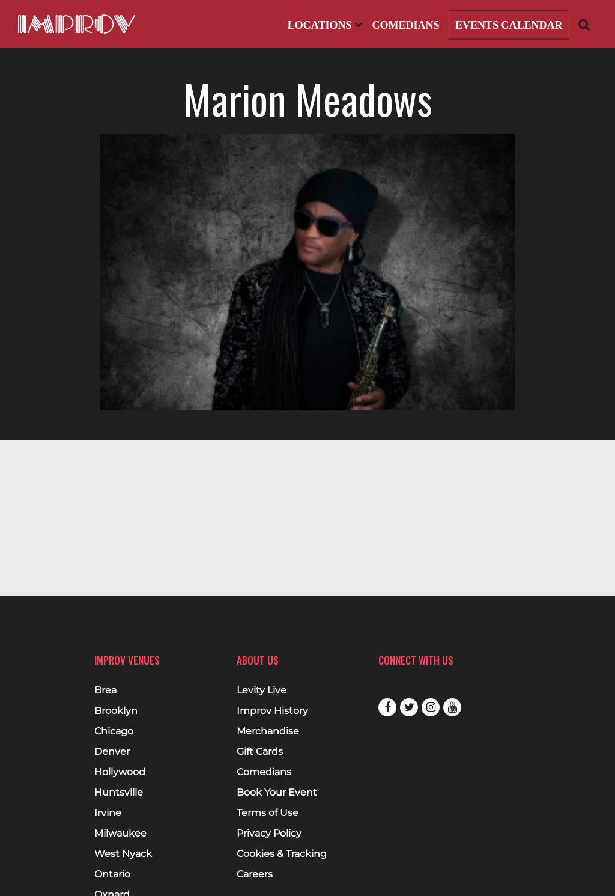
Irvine (107, 813)
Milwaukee (120, 833)
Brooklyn (116, 711)
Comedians (405, 25)
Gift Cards (260, 752)
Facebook (387, 707)
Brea (105, 690)
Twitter (409, 707)
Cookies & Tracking (282, 854)
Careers (255, 874)
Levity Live (261, 690)
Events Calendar (509, 25)
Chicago (113, 731)
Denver (112, 752)
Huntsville (118, 792)
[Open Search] (584, 24)
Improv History (272, 711)
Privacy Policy (269, 833)
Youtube (452, 707)
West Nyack (123, 854)
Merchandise (268, 731)
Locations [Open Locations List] (325, 25)
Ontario (112, 874)
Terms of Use (267, 813)
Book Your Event (277, 792)
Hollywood (119, 772)
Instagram (431, 707)
